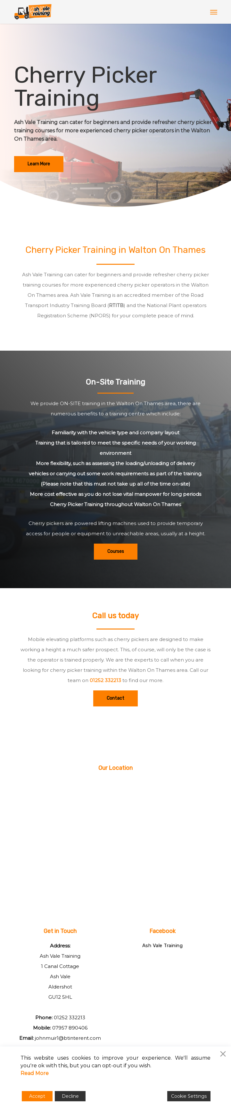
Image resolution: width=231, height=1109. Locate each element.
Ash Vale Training (162, 945)
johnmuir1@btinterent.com (68, 1038)
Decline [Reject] (70, 1096)
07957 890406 (69, 1028)
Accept (37, 1096)
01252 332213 (105, 680)
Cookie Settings (189, 1096)
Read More (35, 1073)
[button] (213, 12)
